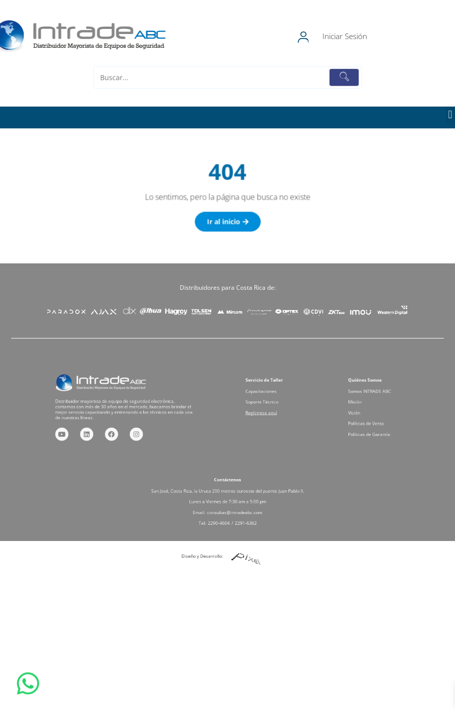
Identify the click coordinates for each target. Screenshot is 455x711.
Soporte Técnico (265, 403)
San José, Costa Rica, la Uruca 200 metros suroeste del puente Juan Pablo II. (227, 493)
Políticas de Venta (369, 419)
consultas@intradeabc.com (233, 509)
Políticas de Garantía (372, 428)
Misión (361, 403)
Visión (360, 411)
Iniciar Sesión (361, 36)
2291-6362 (241, 517)
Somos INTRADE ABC (372, 395)
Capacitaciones (265, 395)
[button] (450, 115)
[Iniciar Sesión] (319, 36)
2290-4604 (220, 517)
